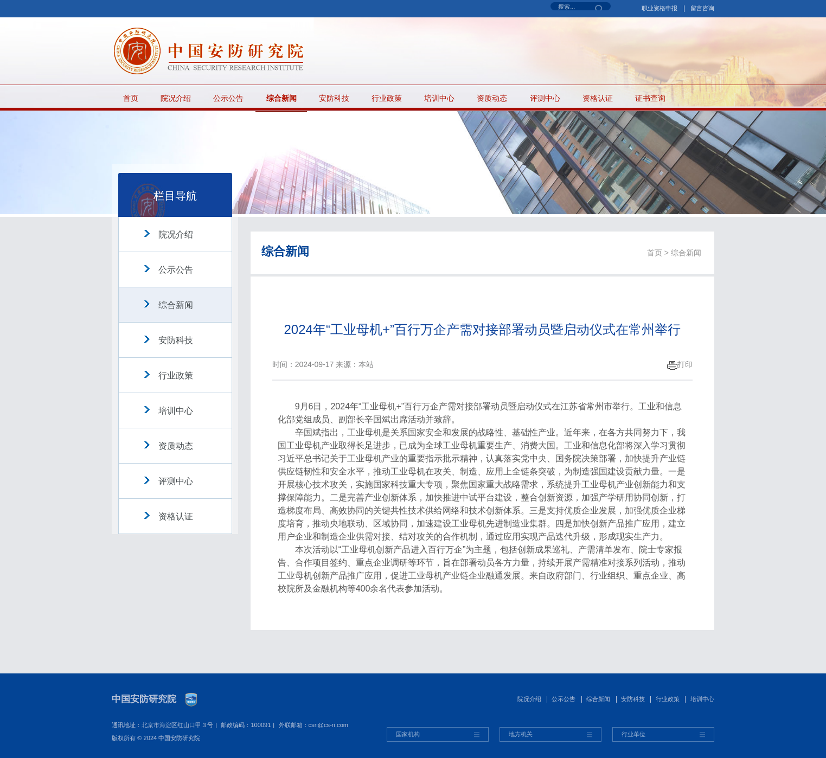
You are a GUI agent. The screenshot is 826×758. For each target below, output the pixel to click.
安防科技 (334, 98)
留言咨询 (702, 8)
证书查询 (650, 98)
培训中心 (439, 98)
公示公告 (228, 98)
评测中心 (545, 98)
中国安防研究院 (144, 698)
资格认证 (597, 98)
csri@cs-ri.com (329, 725)
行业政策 (387, 98)
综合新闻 (281, 98)
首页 (130, 98)
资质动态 (492, 98)
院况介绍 (176, 98)
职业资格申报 (659, 8)
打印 (680, 364)
